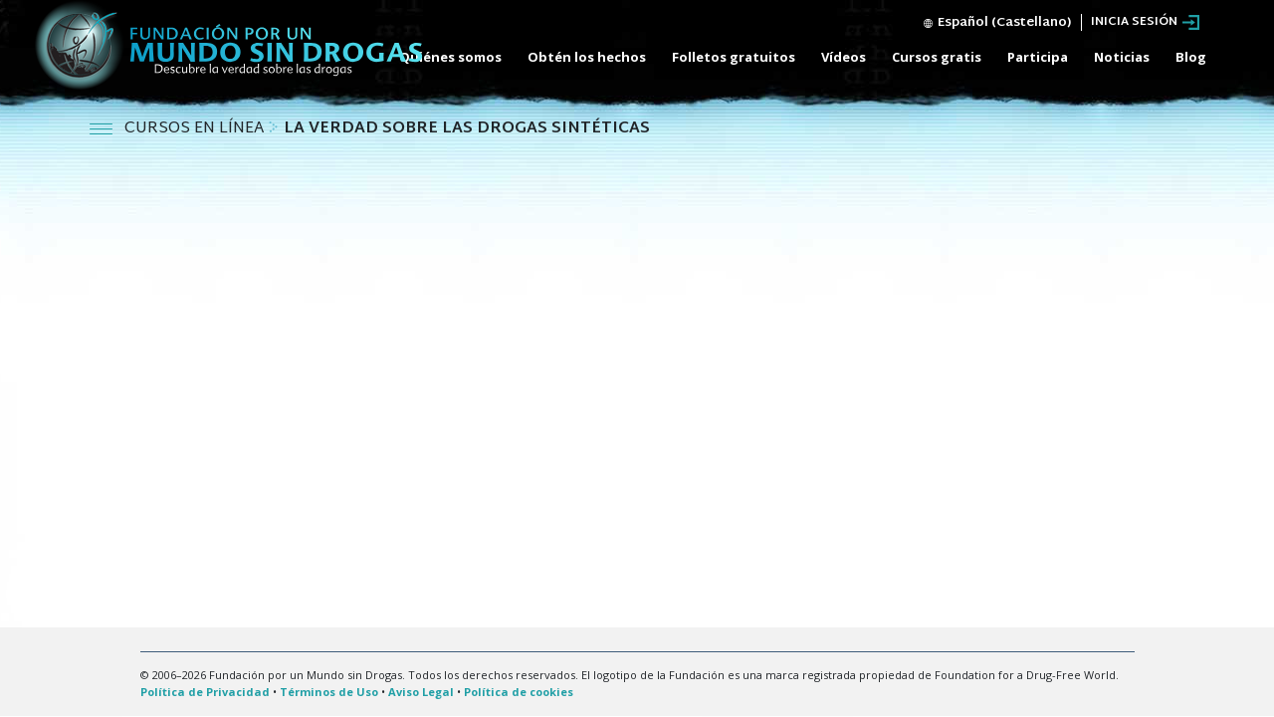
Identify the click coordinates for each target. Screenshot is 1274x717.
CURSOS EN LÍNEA (196, 129)
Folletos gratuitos (733, 57)
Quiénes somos (450, 57)
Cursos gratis (936, 57)
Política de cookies (518, 691)
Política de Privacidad (205, 691)
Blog (1190, 57)
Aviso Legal (421, 691)
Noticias (1122, 57)
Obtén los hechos (587, 57)
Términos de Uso (329, 691)
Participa (1037, 57)
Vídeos (843, 57)
